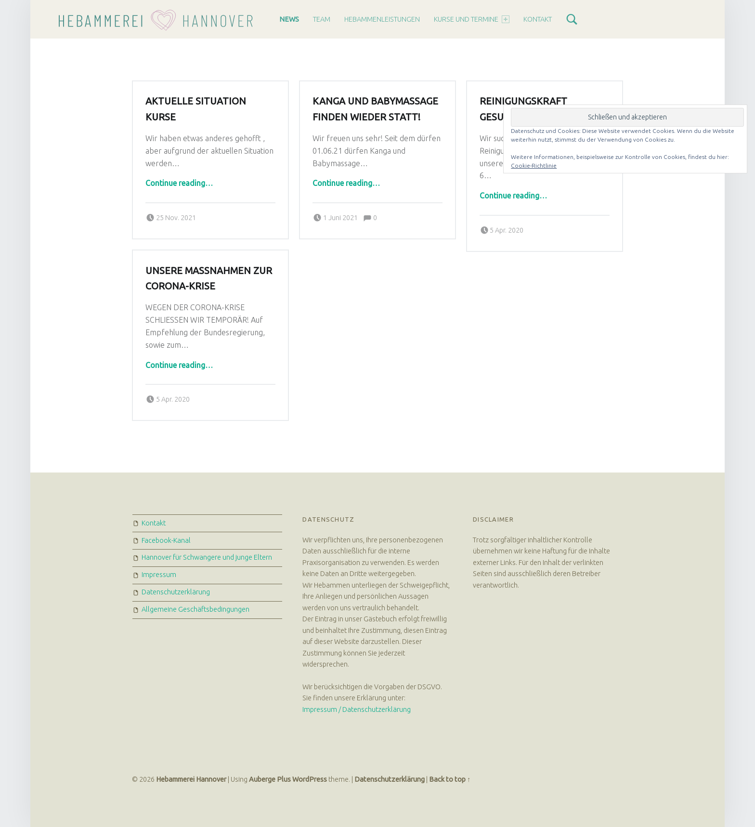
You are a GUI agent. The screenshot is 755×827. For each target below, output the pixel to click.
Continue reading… (179, 183)
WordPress (309, 779)
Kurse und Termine (471, 19)
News (289, 19)
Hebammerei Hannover (191, 779)
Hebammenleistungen (382, 19)
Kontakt (537, 19)
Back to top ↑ (449, 779)
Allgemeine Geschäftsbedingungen (195, 609)
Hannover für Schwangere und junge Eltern (207, 557)
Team (321, 19)
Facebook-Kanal (166, 540)
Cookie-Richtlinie (534, 165)
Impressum (159, 574)
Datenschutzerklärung (176, 592)
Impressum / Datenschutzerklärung (356, 709)
